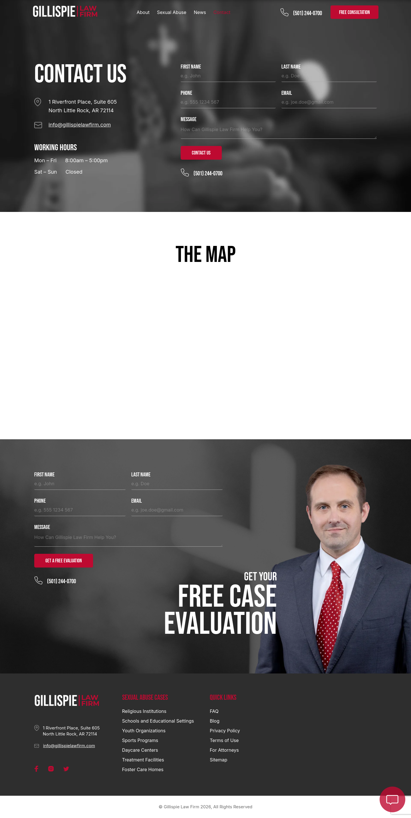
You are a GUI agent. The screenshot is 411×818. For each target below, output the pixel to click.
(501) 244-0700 (307, 13)
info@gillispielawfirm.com (80, 125)
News (200, 12)
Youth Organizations (144, 730)
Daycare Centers (140, 750)
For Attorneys (224, 750)
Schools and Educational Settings (158, 721)
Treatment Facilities (143, 760)
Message (188, 119)
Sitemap (218, 760)
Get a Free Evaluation (63, 561)
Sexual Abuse (171, 12)
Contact (221, 12)
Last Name (291, 67)
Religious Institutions (144, 711)
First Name (191, 67)
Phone (186, 93)
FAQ (214, 711)
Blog (214, 721)
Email (286, 93)
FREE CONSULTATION (354, 12)
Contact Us (201, 153)
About (143, 12)
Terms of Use (224, 740)
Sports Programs (140, 740)
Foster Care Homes (143, 769)
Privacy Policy (225, 730)
